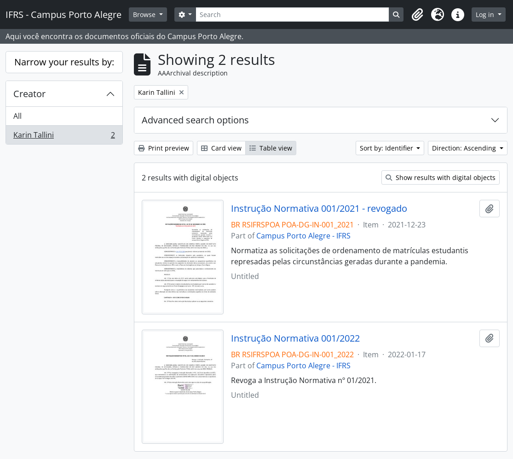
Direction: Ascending (465, 148)
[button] (417, 15)
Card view (221, 148)
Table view (270, 148)
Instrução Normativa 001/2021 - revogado (319, 208)
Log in (486, 14)
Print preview (163, 148)
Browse (145, 14)
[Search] (292, 14)
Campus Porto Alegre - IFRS (303, 236)
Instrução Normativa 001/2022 (295, 338)
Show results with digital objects (441, 177)
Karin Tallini (64, 136)
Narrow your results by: (64, 62)
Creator (29, 93)
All (17, 116)
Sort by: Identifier (387, 148)
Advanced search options (195, 120)
